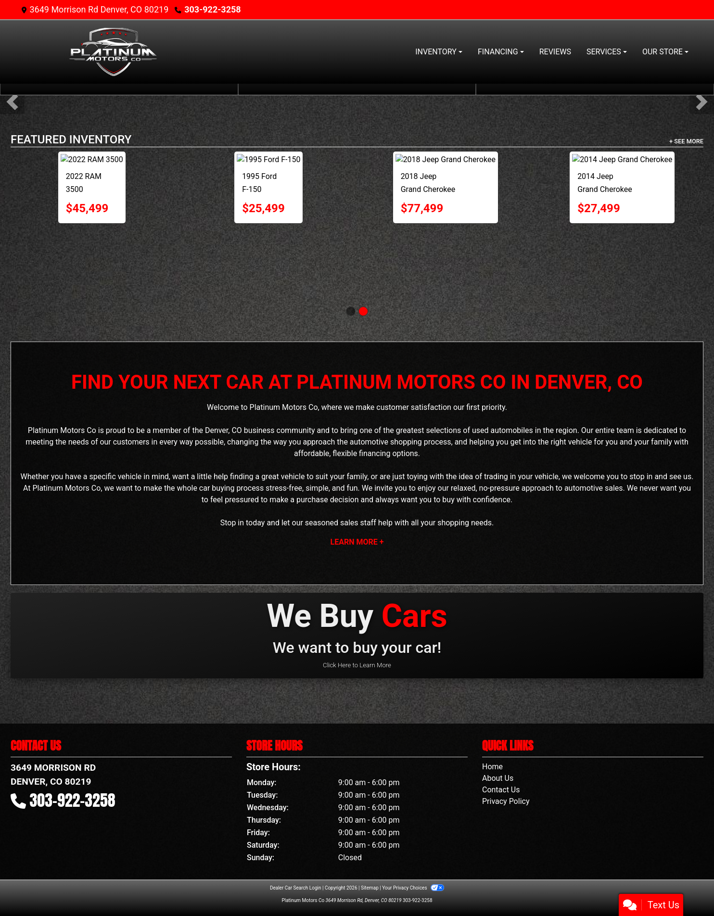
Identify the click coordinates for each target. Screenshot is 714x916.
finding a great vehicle (267, 476)
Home (492, 766)
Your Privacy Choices (413, 888)
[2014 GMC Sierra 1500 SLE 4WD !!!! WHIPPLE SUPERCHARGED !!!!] (445, 197)
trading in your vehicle (521, 476)
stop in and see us (660, 476)
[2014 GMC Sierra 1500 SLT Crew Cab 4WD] (268, 197)
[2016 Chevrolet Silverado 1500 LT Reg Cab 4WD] (622, 197)
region (566, 430)
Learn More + (357, 542)
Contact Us (501, 789)
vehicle (130, 476)
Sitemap (370, 888)
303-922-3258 (212, 9)
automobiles (511, 430)
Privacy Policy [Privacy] (506, 801)
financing (374, 453)
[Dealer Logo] (112, 52)
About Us (497, 778)
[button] (12, 101)
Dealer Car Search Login (295, 888)
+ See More (686, 141)
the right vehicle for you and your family (605, 441)
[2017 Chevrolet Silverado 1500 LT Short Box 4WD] (92, 197)
